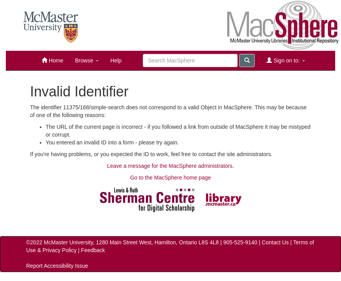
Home (52, 60)
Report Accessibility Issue (57, 266)
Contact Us (275, 242)
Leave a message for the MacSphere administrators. (170, 166)
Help (116, 60)
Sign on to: (285, 60)
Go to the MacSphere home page (170, 177)
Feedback (93, 250)
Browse (87, 60)
